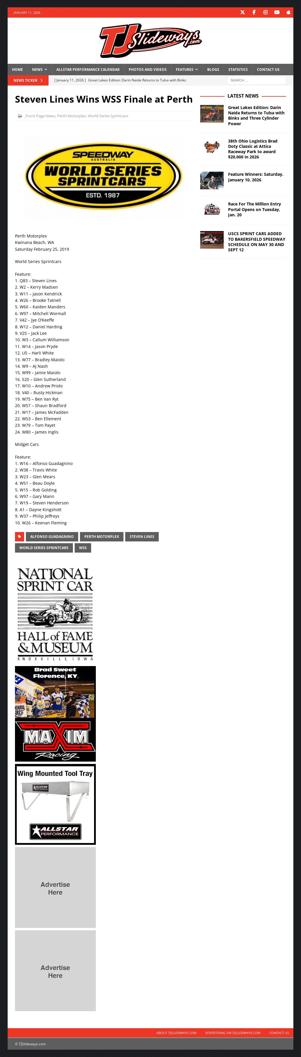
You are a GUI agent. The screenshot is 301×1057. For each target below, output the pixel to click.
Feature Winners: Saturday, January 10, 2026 (255, 176)
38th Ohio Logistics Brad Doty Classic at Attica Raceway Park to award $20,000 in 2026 (252, 149)
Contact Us (268, 69)
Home (17, 69)
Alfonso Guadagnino (52, 536)
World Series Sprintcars (108, 115)
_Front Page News (39, 115)
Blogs (213, 69)
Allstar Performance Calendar (88, 69)
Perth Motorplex (71, 115)
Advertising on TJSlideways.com (232, 1033)
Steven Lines (142, 536)
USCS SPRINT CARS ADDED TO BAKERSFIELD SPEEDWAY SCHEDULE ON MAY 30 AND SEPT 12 (256, 241)
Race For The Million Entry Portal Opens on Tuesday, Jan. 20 (254, 209)
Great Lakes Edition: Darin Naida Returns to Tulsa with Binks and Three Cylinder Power (256, 115)
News (37, 69)
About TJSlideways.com (176, 1033)
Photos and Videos (148, 69)
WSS (83, 547)
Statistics (238, 69)
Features (184, 69)
